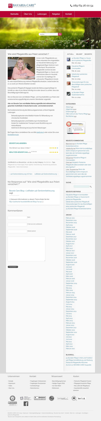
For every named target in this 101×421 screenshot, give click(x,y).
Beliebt (79, 54)
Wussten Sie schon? (59, 413)
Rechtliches (82, 41)
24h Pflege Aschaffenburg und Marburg (79, 360)
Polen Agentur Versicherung (33, 164)
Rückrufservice (34, 388)
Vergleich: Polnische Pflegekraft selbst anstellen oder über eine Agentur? (78, 165)
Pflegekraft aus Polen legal (16, 164)
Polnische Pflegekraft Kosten (82, 381)
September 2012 (71, 332)
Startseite (14, 13)
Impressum (12, 383)
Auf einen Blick (56, 385)
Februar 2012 (70, 348)
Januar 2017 (70, 253)
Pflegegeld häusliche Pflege (82, 383)
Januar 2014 (70, 309)
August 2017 (70, 244)
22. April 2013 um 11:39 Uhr (14, 195)
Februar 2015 (70, 292)
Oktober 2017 (70, 241)
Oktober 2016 (70, 260)
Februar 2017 (70, 250)
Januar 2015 (70, 295)
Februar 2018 (70, 234)
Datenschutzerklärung (47, 413)
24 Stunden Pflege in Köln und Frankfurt (79, 358)
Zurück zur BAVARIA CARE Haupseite (78, 365)
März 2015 (69, 290)
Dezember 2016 (71, 255)
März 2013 (69, 320)
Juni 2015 (69, 285)
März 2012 (69, 346)
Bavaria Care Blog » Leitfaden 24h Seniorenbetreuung (32, 191)
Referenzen (55, 388)
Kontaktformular (13, 135)
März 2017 (69, 248)
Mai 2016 (69, 272)
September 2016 (71, 262)
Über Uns (27, 13)
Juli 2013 (69, 313)
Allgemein (26, 41)
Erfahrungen (41, 41)
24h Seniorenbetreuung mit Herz (20, 174)
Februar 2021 (70, 218)
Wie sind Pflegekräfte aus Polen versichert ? (28, 54)
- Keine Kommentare (21, 167)
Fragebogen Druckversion (38, 383)
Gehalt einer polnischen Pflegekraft (77, 202)
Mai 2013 (69, 316)
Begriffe (88, 54)
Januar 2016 (70, 281)
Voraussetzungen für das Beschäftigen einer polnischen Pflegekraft (82, 84)
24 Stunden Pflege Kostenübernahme (78, 209)
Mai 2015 (69, 288)
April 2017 (69, 246)
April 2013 (69, 318)
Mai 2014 (69, 307)
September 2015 (71, 283)
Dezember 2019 (71, 220)
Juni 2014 (69, 304)
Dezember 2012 (71, 327)
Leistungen (42, 13)
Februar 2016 (70, 278)
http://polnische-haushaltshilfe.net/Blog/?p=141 (25, 202)
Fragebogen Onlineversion (38, 381)
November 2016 (71, 257)
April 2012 (69, 344)
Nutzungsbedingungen (35, 413)
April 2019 (69, 225)
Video (10, 385)
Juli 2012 (69, 337)
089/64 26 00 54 (83, 5)
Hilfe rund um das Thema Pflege (61, 41)
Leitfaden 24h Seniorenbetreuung (47, 174)
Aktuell (70, 54)
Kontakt (69, 13)
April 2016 (69, 274)
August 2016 (70, 265)
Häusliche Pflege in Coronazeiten (77, 195)
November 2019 (71, 222)
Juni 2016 (69, 269)
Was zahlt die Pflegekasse (82, 385)
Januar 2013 (70, 325)
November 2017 (71, 239)
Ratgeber (56, 13)
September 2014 (71, 300)
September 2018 (71, 230)
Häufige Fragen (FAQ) (58, 383)
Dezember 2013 (71, 311)
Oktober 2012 (70, 330)
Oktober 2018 (70, 227)
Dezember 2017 (71, 237)
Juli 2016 (69, 267)
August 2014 (70, 302)
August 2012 (70, 335)
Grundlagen (85, 413)
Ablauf (14, 41)
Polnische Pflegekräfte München (77, 362)
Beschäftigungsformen (59, 381)
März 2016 (69, 276)
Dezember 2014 (71, 297)
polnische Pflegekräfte (13, 415)
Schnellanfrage (34, 385)
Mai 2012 (69, 342)
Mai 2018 (69, 232)
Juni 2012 (69, 339)
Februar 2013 (70, 323)
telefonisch (40, 132)
